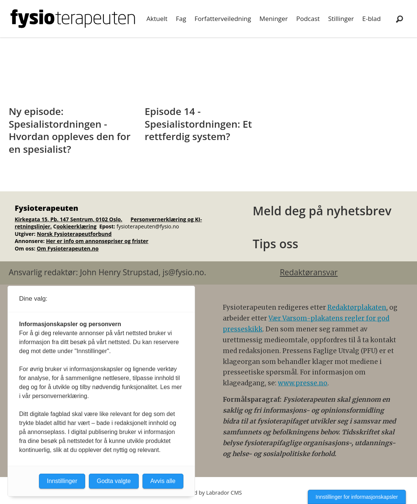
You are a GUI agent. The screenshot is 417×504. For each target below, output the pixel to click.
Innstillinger (62, 481)
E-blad (371, 18)
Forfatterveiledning (223, 18)
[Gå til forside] (72, 18)
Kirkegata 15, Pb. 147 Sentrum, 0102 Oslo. (68, 219)
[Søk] (399, 19)
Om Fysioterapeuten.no (68, 248)
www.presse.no (302, 383)
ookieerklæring (77, 226)
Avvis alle (163, 481)
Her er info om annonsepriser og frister (97, 241)
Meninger (274, 18)
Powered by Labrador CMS (208, 492)
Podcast (308, 18)
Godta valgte (114, 481)
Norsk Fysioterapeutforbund (74, 233)
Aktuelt (157, 18)
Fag (181, 18)
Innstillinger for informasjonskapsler (357, 497)
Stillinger (341, 18)
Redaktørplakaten (356, 307)
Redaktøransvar (309, 272)
